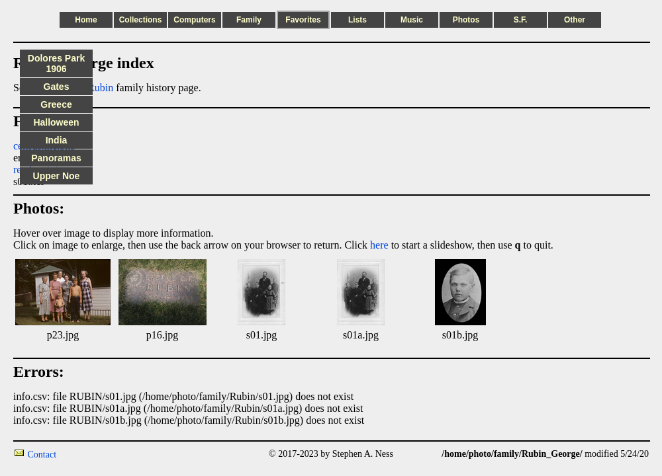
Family (248, 19)
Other (574, 19)
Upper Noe (56, 176)
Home (86, 19)
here (379, 245)
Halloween (56, 122)
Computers (194, 19)
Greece (55, 104)
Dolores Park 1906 (56, 63)
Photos (466, 19)
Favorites (302, 19)
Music (412, 19)
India (57, 140)
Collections (140, 19)
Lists (357, 19)
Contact (42, 454)
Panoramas (56, 158)
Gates (57, 86)
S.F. (521, 19)
